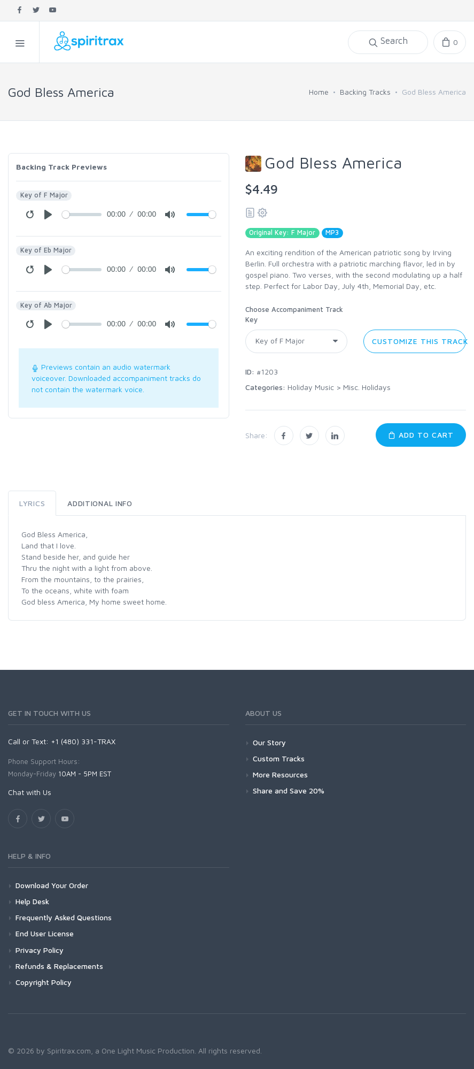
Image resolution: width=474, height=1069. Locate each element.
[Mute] (169, 214)
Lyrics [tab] (32, 503)
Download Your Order (51, 885)
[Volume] (201, 214)
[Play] (48, 214)
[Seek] (82, 214)
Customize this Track (419, 341)
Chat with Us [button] (29, 792)
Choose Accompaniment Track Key (294, 314)
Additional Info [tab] (100, 503)
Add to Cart (421, 434)
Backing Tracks (365, 91)
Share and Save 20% (288, 790)
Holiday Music (310, 387)
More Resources (280, 774)
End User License (44, 933)
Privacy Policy (39, 950)
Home (319, 91)
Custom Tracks (279, 758)
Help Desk (32, 901)
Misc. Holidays (367, 387)
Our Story (269, 742)
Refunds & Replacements (59, 966)
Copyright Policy (43, 982)
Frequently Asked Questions (63, 917)
